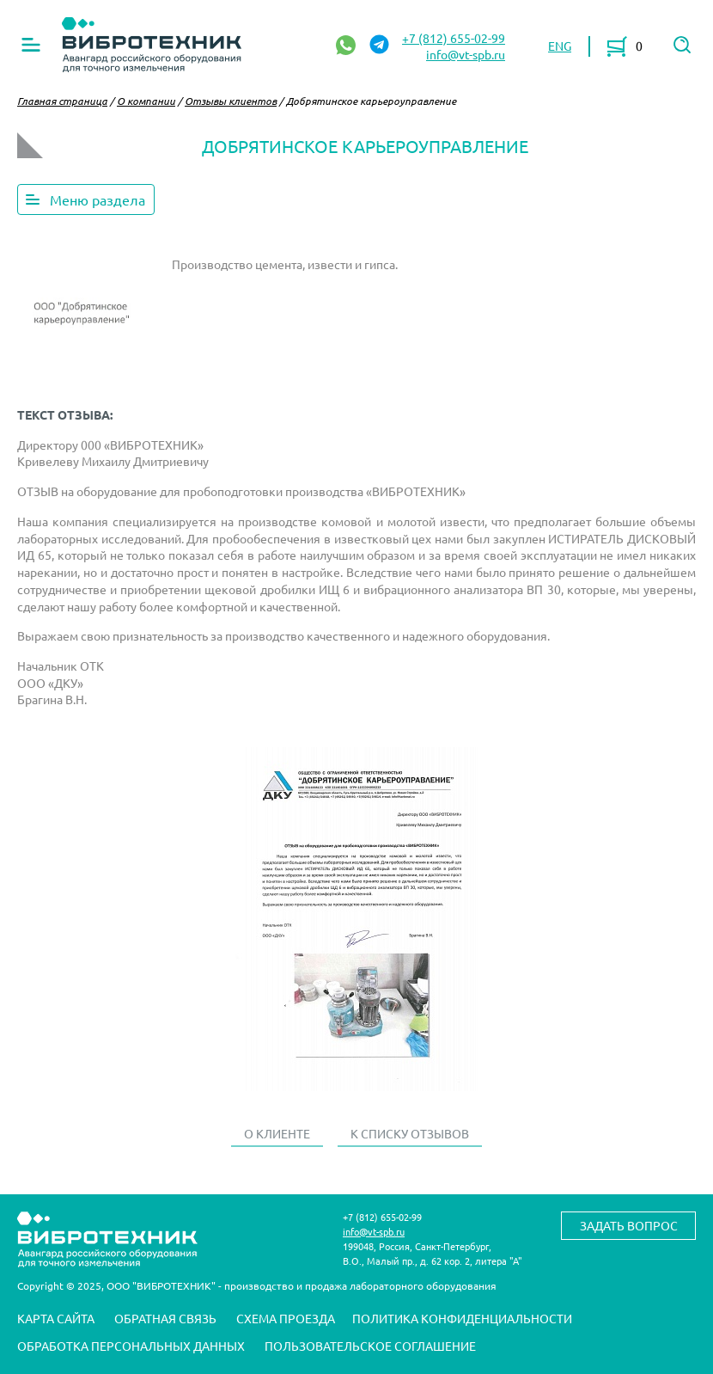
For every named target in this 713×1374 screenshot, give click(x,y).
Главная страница (62, 100)
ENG (559, 45)
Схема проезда (285, 1318)
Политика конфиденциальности (462, 1318)
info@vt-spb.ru (465, 54)
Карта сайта (55, 1318)
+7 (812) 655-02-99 (453, 38)
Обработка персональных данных (131, 1345)
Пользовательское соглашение (370, 1345)
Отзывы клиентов (231, 100)
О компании (146, 100)
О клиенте (277, 1133)
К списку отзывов (409, 1133)
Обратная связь (165, 1318)
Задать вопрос (629, 1225)
